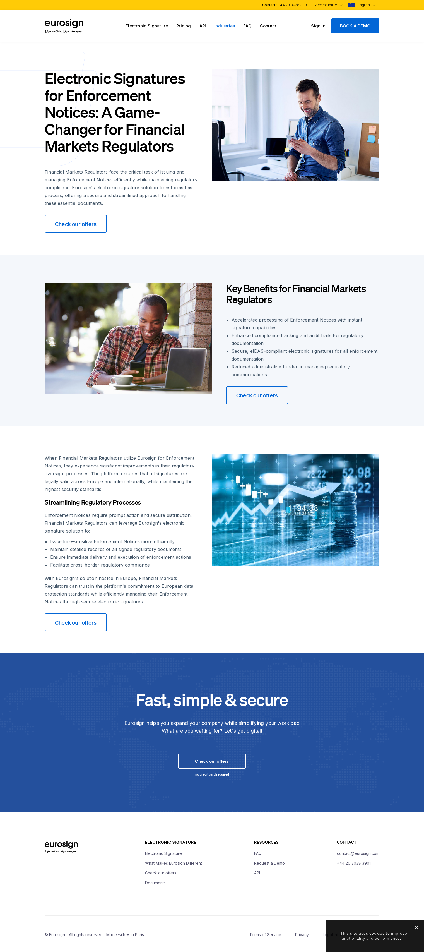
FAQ (247, 25)
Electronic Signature (147, 25)
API (202, 25)
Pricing (183, 25)
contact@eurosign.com (358, 854)
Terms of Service (265, 936)
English (366, 5)
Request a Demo (269, 864)
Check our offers (76, 223)
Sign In (318, 25)
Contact (268, 25)
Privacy (302, 936)
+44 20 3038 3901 (291, 5)
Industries (224, 25)
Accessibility (327, 5)
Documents (155, 884)
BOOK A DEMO (355, 25)
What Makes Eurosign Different (173, 864)
